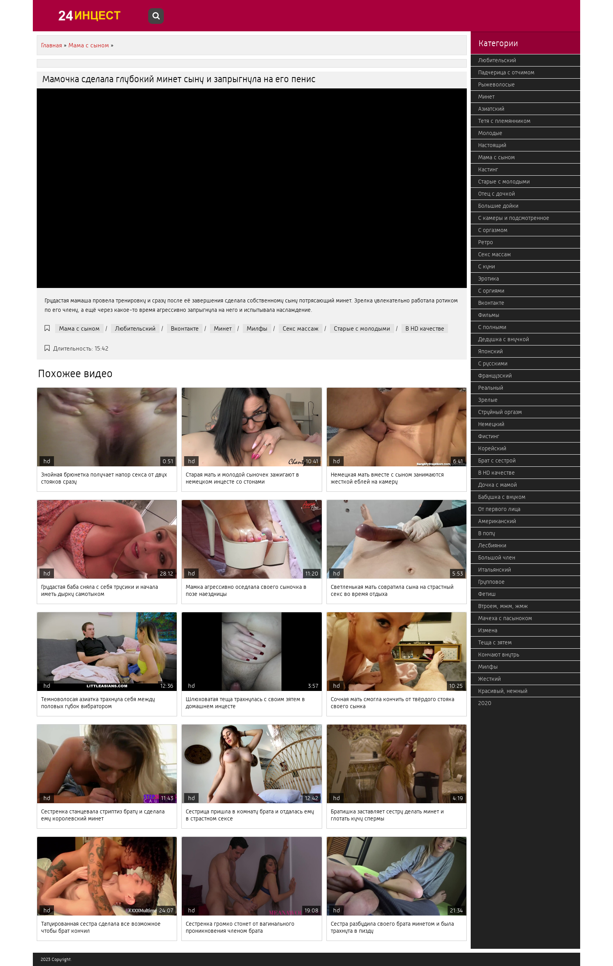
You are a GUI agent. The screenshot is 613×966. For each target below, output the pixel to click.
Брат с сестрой (497, 460)
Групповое (491, 581)
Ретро (485, 242)
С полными (492, 327)
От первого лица (499, 509)
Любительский (135, 328)
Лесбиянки (492, 545)
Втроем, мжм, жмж (503, 606)
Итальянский (494, 569)
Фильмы (488, 314)
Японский (490, 351)
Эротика (488, 278)
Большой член (496, 557)
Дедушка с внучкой (503, 339)
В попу (486, 533)
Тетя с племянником (504, 120)
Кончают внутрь (498, 654)
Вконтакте (185, 328)
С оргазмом (492, 230)
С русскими (492, 363)
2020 (484, 703)
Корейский (492, 448)
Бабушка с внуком (501, 496)
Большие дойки (498, 205)
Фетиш (487, 593)
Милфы (257, 328)
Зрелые (488, 399)
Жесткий (489, 678)
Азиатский (491, 108)
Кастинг (488, 169)
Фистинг (488, 436)
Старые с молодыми (362, 328)
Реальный (490, 387)
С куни (486, 266)
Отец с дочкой (496, 193)
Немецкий (491, 424)
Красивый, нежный (502, 690)
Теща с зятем (495, 642)
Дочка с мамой (497, 484)
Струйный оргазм (500, 412)
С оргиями (491, 290)
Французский (495, 375)
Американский (497, 521)
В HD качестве (424, 328)
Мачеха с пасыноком (505, 618)
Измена (487, 630)
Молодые (490, 133)
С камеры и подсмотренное (513, 217)
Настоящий (492, 145)
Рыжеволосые (496, 84)
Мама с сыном (79, 328)
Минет (222, 328)
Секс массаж (301, 328)
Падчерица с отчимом (506, 72)
